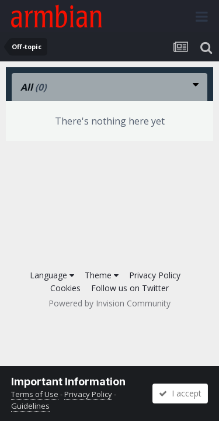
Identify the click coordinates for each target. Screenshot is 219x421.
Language (52, 275)
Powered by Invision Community (109, 303)
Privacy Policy (154, 275)
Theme (102, 275)
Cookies (65, 288)
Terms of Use (34, 394)
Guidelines (30, 406)
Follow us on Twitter (130, 288)
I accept (180, 393)
